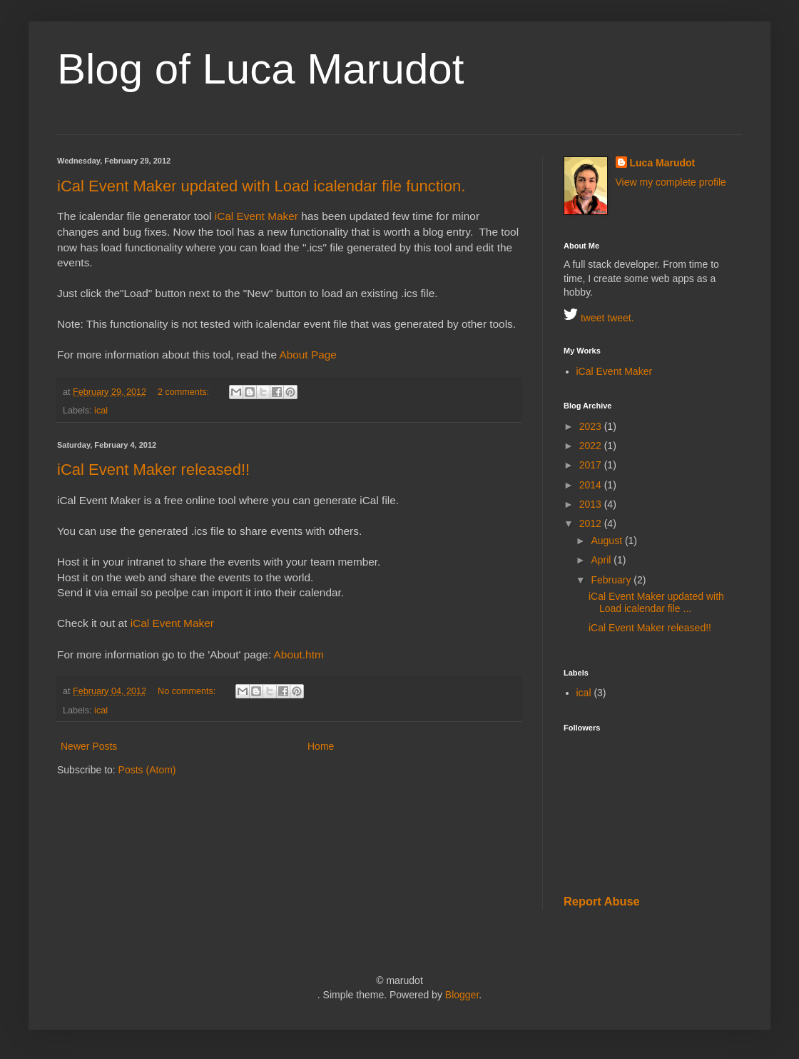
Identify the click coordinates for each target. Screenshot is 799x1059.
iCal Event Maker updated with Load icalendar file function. (261, 186)
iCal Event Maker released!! (153, 469)
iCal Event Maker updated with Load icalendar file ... (656, 602)
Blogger (462, 994)
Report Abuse (602, 901)
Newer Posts (89, 746)
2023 (591, 426)
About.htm (299, 654)
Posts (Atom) (147, 770)
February (612, 580)
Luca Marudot (663, 163)
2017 (591, 465)
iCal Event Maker (256, 216)
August (607, 540)
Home (320, 746)
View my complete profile (671, 182)
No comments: (188, 691)
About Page (307, 354)
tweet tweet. (599, 317)
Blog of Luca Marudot (260, 69)
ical (101, 411)
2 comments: (185, 392)
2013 (591, 504)
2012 (591, 523)
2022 (591, 445)
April (602, 560)
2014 (591, 485)
